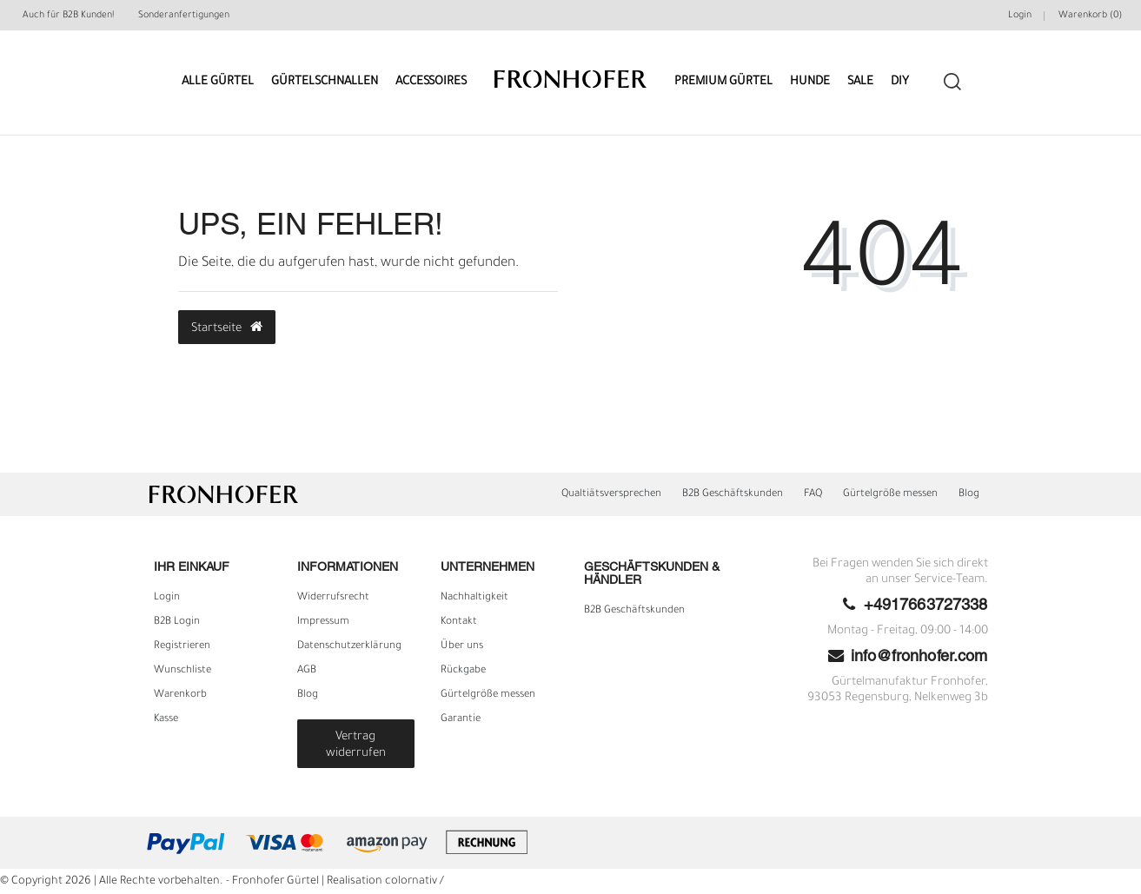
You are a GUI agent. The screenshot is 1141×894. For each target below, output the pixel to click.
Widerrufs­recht (333, 598)
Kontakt (459, 622)
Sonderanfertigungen (183, 15)
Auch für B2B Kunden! (68, 15)
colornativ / (414, 882)
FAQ (813, 494)
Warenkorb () (1090, 15)
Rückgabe (463, 671)
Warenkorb (180, 695)
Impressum (323, 622)
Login (167, 598)
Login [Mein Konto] (1020, 15)
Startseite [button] (226, 327)
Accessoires (431, 82)
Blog (969, 494)
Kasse (166, 719)
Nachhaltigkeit (474, 598)
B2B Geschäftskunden (732, 494)
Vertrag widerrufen (356, 745)
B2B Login (177, 622)
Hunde (810, 82)
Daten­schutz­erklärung (349, 646)
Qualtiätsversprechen (611, 494)
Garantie (461, 719)
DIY (900, 82)
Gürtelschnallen (324, 82)
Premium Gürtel (723, 82)
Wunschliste (182, 671)
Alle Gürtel (218, 82)
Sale (860, 82)
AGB (306, 671)
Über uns (462, 646)
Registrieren (182, 646)
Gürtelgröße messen (890, 494)
